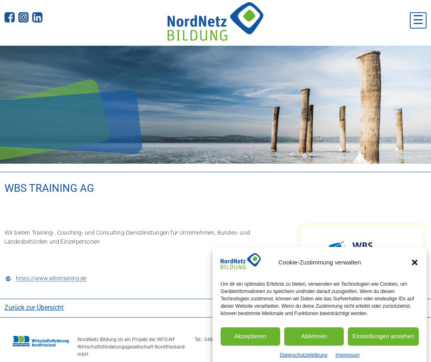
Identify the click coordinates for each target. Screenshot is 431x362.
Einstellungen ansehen (383, 341)
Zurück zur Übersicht (34, 307)
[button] (415, 267)
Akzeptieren (250, 341)
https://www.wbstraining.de (51, 278)
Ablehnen (314, 341)
